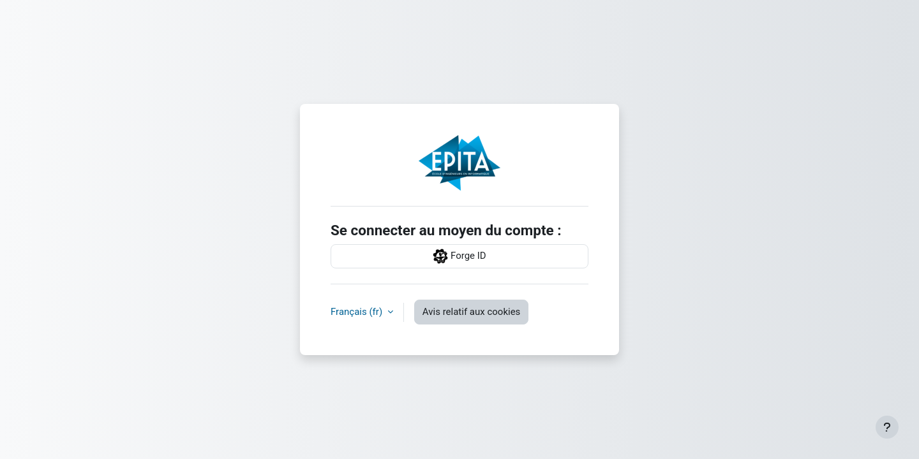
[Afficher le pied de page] (887, 427)
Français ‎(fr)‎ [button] (358, 311)
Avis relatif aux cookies (471, 311)
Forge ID (459, 256)
